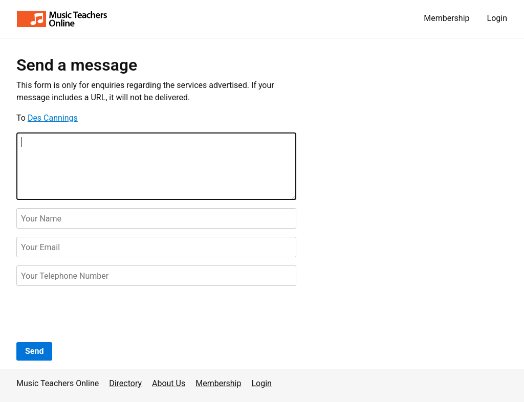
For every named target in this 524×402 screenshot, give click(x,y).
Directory (125, 383)
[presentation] (94, 314)
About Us (168, 383)
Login (497, 18)
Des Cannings (53, 118)
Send (34, 351)
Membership (446, 18)
